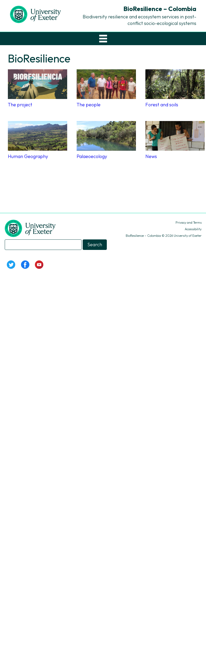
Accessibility (193, 229)
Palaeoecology (92, 156)
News (151, 156)
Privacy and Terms (189, 222)
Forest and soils (161, 105)
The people (89, 105)
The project (20, 105)
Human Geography (28, 156)
